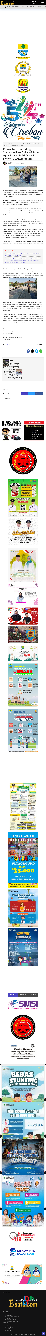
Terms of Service (11, 1310)
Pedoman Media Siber (12, 1311)
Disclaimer (9, 1305)
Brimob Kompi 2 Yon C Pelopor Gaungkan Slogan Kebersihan (23, 258)
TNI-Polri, (23, 163)
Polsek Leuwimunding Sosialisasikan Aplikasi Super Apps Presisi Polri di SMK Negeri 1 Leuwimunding (21, 154)
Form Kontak (10, 1318)
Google (25, 384)
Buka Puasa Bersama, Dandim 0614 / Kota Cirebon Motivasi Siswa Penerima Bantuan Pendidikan (22, 261)
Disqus (31, 384)
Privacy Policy (10, 1308)
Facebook (39, 384)
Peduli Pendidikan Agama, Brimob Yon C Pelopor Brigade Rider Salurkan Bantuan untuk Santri (22, 254)
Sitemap (9, 1316)
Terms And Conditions (13, 1307)
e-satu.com (14, 1325)
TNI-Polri (7, 344)
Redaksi (9, 1319)
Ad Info (9, 1321)
